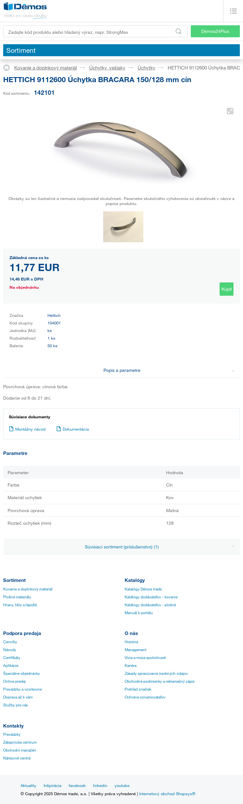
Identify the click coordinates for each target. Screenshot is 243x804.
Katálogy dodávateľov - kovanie (151, 596)
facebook (77, 785)
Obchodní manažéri (19, 750)
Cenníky (10, 641)
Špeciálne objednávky (21, 673)
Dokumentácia (72, 429)
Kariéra (130, 665)
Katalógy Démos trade (143, 588)
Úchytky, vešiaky (107, 67)
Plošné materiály (17, 596)
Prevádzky (12, 734)
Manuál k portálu (139, 612)
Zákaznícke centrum (20, 742)
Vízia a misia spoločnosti (145, 657)
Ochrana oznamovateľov (145, 696)
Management (135, 649)
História (131, 641)
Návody (9, 649)
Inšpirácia (52, 785)
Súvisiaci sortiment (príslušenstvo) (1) (160, 546)
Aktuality (28, 785)
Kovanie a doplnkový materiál (45, 67)
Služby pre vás (15, 704)
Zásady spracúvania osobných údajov (156, 673)
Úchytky (146, 67)
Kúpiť (226, 289)
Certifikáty (11, 657)
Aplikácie (10, 665)
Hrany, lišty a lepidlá (20, 604)
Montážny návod (27, 429)
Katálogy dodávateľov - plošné (150, 604)
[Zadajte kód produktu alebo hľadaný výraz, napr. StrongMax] (95, 31)
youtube (122, 785)
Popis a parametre (169, 370)
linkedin (100, 785)
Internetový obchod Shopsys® (167, 793)
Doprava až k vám (18, 696)
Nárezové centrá (16, 757)
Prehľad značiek (138, 689)
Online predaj (14, 681)
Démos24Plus (215, 31)
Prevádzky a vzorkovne (22, 689)
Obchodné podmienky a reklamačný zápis (160, 681)
